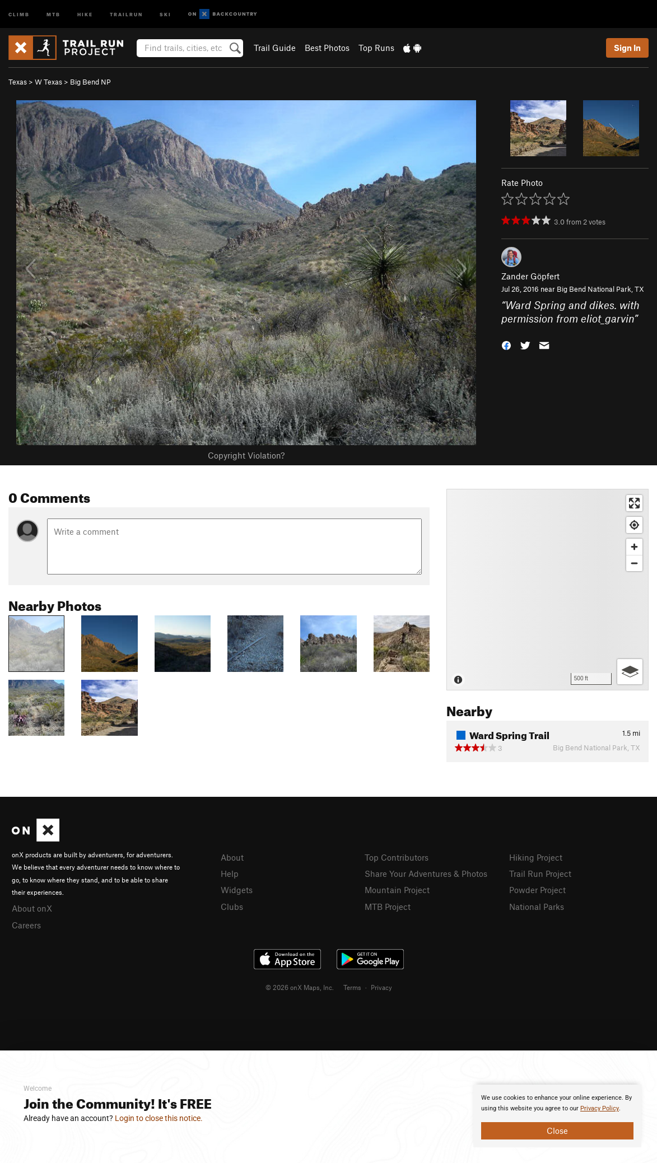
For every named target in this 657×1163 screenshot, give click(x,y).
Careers (26, 925)
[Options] (629, 671)
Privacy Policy (599, 1108)
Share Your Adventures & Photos (426, 873)
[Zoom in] (634, 547)
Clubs (232, 907)
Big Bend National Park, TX (600, 288)
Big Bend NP (90, 81)
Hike (85, 13)
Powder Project (537, 890)
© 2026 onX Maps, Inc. (299, 987)
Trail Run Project (540, 873)
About (232, 857)
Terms (352, 987)
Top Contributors (396, 857)
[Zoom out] (634, 563)
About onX (32, 908)
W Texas (48, 81)
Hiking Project (535, 857)
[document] (557, 1115)
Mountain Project (397, 890)
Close (557, 1130)
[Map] (547, 589)
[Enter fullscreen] (634, 503)
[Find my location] (634, 525)
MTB (53, 13)
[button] (506, 344)
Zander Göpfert (530, 276)
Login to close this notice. (159, 1118)
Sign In (627, 48)
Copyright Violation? (246, 455)
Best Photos (327, 48)
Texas (17, 81)
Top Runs (376, 48)
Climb (19, 13)
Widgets (237, 890)
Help (230, 873)
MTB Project (388, 907)
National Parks (536, 907)
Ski (165, 13)
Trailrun (126, 13)
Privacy (381, 987)
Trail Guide (275, 48)
